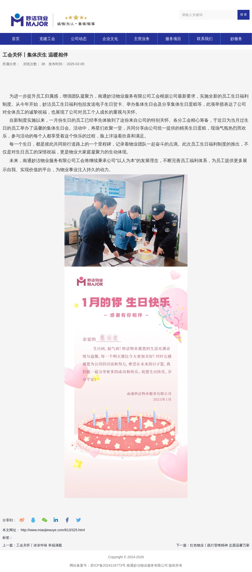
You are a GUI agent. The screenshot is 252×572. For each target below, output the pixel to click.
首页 (16, 39)
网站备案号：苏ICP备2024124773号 (98, 565)
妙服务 (236, 39)
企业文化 (110, 39)
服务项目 (173, 39)
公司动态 (79, 39)
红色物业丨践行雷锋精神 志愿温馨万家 (220, 545)
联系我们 (205, 39)
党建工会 (47, 39)
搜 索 (243, 14)
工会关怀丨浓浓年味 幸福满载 (39, 545)
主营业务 (142, 39)
